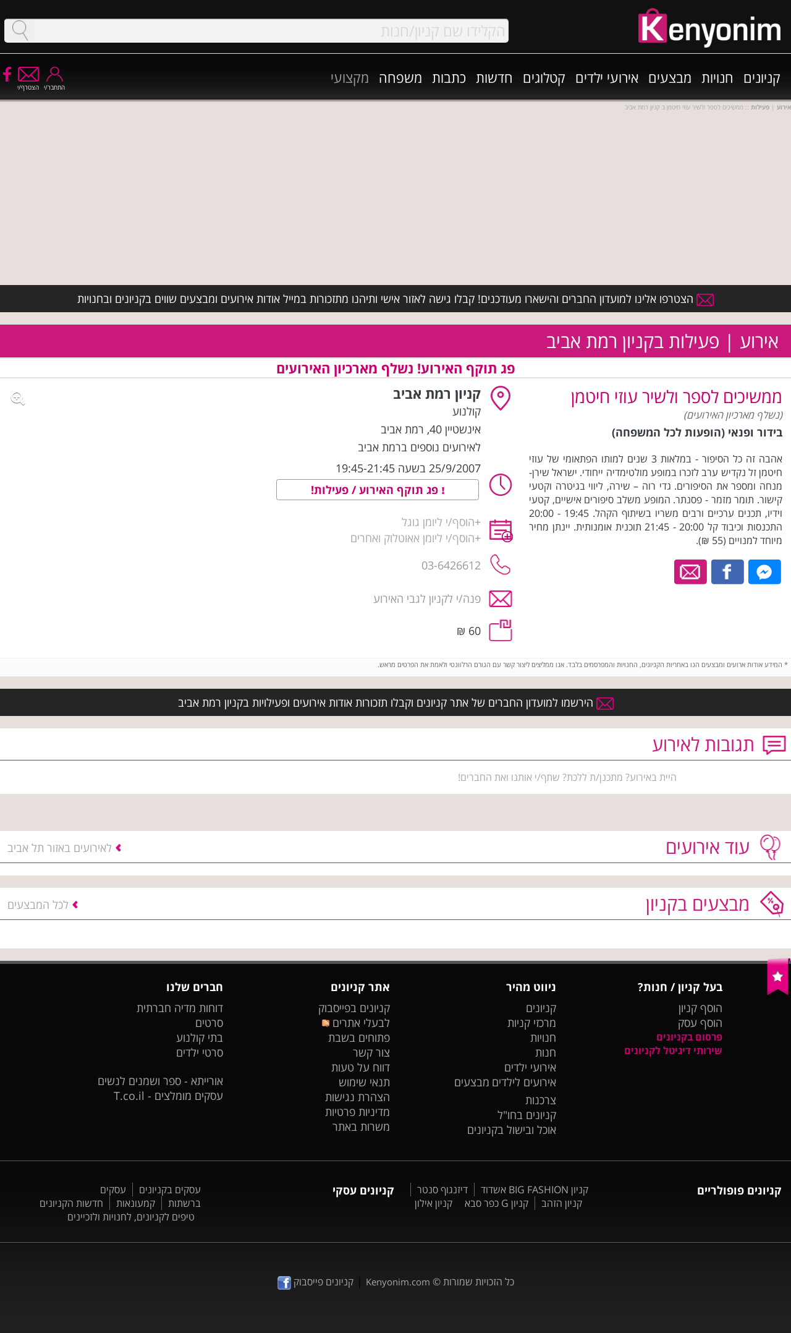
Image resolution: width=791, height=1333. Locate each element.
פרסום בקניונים (689, 1037)
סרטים (209, 1022)
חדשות (494, 77)
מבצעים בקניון (698, 903)
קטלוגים (544, 77)
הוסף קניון (700, 1007)
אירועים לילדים (524, 1082)
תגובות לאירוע (703, 744)
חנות (545, 1052)
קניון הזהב (561, 1203)
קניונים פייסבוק (315, 1281)
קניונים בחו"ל (526, 1114)
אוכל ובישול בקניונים (511, 1129)
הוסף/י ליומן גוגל (438, 521)
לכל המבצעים (38, 904)
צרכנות (540, 1099)
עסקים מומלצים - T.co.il (168, 1095)
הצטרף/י (28, 83)
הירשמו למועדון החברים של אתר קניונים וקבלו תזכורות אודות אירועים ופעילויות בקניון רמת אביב (396, 702)
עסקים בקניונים (170, 1189)
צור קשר (371, 1052)
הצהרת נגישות (357, 1096)
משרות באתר (361, 1126)
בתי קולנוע (199, 1037)
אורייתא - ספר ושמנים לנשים (160, 1080)
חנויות (717, 77)
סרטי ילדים (199, 1052)
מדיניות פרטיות (357, 1111)
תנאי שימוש (364, 1082)
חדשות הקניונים (71, 1203)
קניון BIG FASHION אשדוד (534, 1189)
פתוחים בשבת (359, 1037)
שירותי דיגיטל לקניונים (673, 1050)
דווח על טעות (360, 1067)
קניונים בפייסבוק (354, 1007)
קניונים (761, 77)
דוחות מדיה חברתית (180, 1007)
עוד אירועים (708, 846)
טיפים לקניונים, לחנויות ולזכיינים (131, 1217)
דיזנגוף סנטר (442, 1189)
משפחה (400, 77)
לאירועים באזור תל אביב (59, 847)
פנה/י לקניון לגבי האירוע (427, 598)
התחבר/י (54, 83)
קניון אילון (433, 1203)
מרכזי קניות (531, 1022)
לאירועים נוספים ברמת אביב (419, 447)
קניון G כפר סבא (496, 1203)
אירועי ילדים (606, 77)
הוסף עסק (700, 1022)
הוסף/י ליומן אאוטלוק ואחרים (412, 537)
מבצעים (670, 77)
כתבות (449, 77)
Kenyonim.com (398, 1282)
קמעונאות (135, 1203)
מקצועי (350, 77)
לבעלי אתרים (355, 1022)
